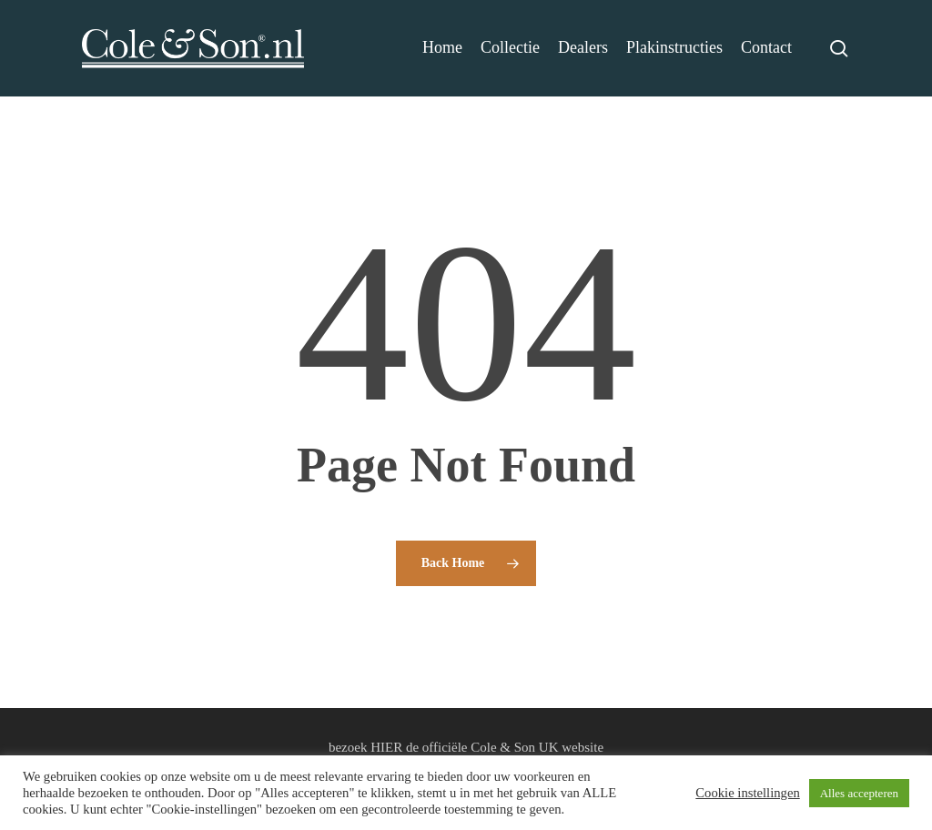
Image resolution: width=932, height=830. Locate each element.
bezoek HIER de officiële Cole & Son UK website (466, 747)
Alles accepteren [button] (859, 793)
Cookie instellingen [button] (747, 792)
